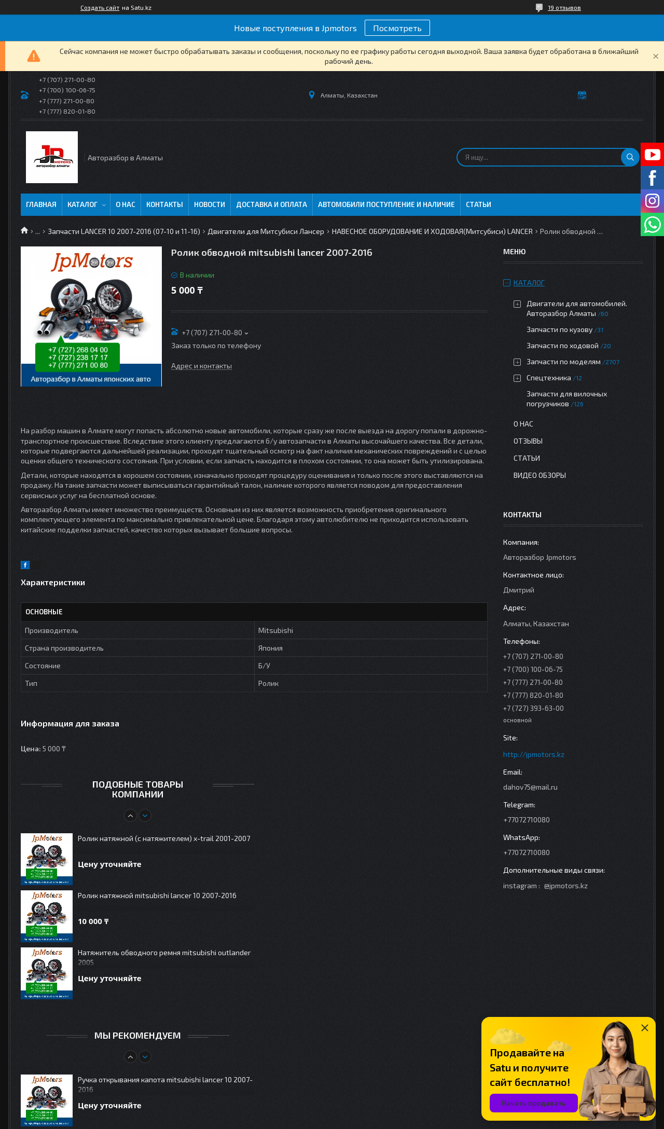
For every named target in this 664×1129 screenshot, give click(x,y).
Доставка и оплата (271, 204)
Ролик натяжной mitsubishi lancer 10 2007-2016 (157, 895)
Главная (41, 204)
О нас (125, 204)
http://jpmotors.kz (533, 754)
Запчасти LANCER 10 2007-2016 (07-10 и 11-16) (124, 231)
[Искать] (630, 157)
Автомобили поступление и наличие (386, 204)
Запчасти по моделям (564, 361)
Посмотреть (397, 28)
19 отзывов (564, 7)
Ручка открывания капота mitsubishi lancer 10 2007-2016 (165, 1084)
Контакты (164, 204)
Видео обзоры (540, 475)
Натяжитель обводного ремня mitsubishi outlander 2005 (164, 957)
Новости (209, 204)
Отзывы (528, 440)
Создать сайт (99, 7)
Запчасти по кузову (559, 329)
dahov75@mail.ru (530, 786)
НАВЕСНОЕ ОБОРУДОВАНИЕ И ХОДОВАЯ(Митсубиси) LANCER (432, 231)
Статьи (478, 204)
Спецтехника (549, 377)
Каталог (82, 204)
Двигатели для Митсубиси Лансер (266, 231)
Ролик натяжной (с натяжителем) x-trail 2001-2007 (164, 838)
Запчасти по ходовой (563, 345)
